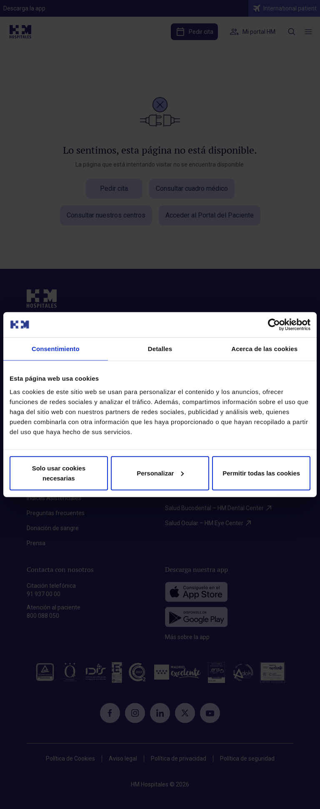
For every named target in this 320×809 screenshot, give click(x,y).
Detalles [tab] (160, 348)
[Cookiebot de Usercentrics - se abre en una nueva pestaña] (274, 325)
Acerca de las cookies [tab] (264, 348)
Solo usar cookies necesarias (58, 472)
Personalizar (160, 472)
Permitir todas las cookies (261, 472)
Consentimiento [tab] (56, 348)
